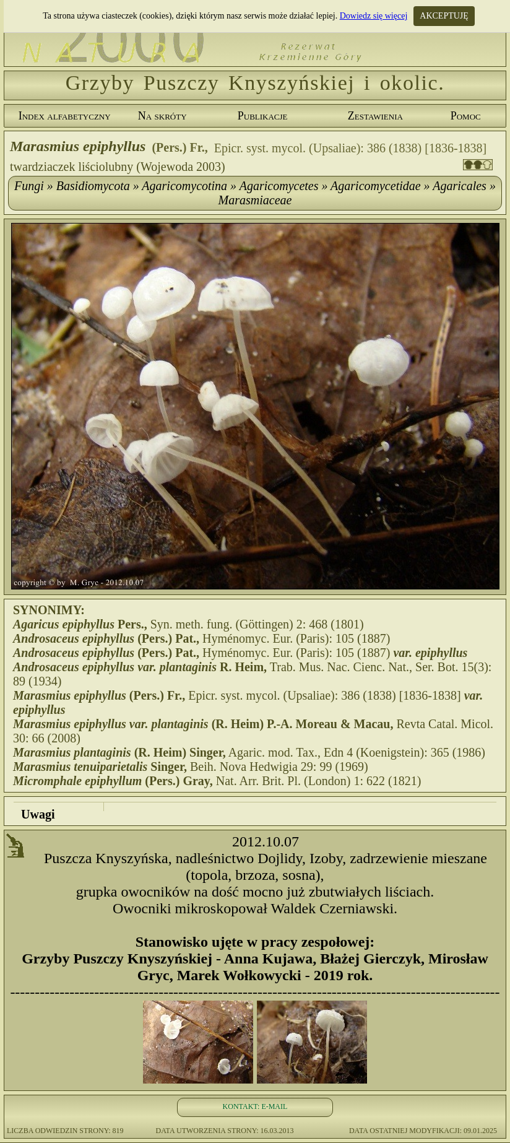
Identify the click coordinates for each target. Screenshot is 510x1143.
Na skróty (162, 116)
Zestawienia (375, 116)
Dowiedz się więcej (374, 15)
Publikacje (263, 116)
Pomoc (466, 116)
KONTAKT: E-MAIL (255, 1106)
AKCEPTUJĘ (444, 15)
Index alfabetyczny (65, 116)
